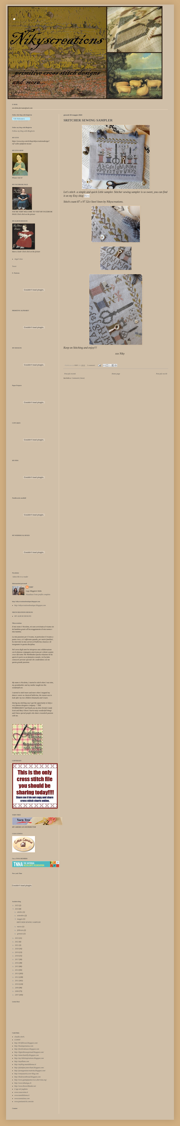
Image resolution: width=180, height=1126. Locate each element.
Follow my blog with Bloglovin (22, 127)
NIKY (31, 587)
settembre (21, 915)
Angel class (18, 259)
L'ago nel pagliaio (21, 1089)
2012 (17, 977)
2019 (17, 952)
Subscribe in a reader (20, 577)
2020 (17, 949)
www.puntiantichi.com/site (24, 1101)
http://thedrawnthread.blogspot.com (27, 1077)
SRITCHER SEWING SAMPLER (88, 120)
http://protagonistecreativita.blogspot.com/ (30, 1071)
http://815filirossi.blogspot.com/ (26, 1043)
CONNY (17, 1040)
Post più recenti (70, 374)
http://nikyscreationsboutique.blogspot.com (30, 605)
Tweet (14, 266)
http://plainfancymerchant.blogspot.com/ (29, 1068)
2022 (17, 942)
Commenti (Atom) (78, 378)
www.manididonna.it (21, 1095)
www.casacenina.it (21, 1092)
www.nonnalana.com (21, 1098)
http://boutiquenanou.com (23, 1046)
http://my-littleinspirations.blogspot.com (29, 1058)
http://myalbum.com (21, 1061)
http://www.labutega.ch (22, 1083)
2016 (17, 963)
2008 (17, 991)
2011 (17, 981)
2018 (17, 956)
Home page (116, 374)
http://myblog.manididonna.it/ (25, 1064)
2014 (17, 970)
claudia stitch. (19, 1037)
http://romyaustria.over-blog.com (26, 1074)
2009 (17, 988)
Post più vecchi (161, 374)
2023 (17, 938)
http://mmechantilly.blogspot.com (26, 1055)
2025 (17, 905)
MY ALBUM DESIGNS (22, 616)
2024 (17, 909)
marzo (19, 927)
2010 (17, 984)
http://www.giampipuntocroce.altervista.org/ (30, 1080)
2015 (17, 966)
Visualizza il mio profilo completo (38, 594)
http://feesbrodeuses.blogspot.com (26, 1049)
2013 (17, 973)
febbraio (20, 930)
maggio (20, 919)
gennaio (20, 934)
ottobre (20, 912)
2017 (17, 959)
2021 (17, 945)
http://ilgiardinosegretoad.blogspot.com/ (29, 1052)
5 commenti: (91, 365)
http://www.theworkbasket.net (25, 1086)
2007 (17, 995)
